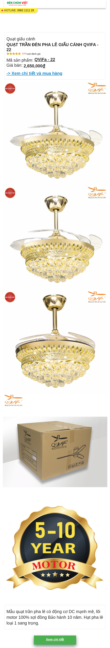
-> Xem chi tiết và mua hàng (34, 73)
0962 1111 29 (25, 10)
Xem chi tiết (55, 639)
